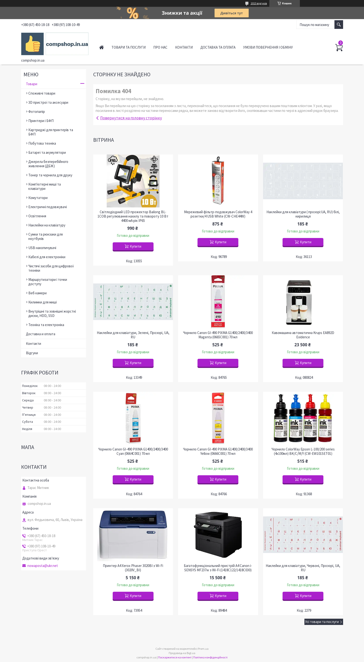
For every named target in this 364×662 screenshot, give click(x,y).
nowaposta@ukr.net (42, 566)
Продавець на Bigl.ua (182, 653)
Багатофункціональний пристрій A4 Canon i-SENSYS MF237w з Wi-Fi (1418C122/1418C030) (218, 568)
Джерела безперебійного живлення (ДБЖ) (48, 163)
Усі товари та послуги (322, 621)
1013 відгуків (259, 3)
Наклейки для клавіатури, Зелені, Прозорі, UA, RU (133, 335)
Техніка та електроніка (46, 324)
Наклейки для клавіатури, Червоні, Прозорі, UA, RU (303, 568)
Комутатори (38, 197)
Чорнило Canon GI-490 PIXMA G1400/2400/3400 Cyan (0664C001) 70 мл (133, 451)
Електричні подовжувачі (47, 207)
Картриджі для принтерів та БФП (50, 132)
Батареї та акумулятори (47, 152)
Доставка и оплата (40, 334)
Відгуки (32, 353)
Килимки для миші (42, 302)
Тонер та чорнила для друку (50, 175)
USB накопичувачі (42, 247)
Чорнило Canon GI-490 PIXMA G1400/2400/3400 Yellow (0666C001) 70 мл (218, 451)
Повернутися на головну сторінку (131, 118)
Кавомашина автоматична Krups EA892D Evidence (303, 335)
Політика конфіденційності (210, 657)
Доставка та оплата (217, 47)
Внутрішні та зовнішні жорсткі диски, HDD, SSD (52, 313)
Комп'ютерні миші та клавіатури (44, 186)
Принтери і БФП (41, 120)
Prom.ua (203, 648)
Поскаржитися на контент (174, 657)
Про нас (160, 47)
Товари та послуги (128, 47)
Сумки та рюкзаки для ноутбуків (45, 236)
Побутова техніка (42, 143)
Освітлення (37, 216)
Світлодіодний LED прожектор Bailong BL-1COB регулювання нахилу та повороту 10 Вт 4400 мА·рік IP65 (133, 216)
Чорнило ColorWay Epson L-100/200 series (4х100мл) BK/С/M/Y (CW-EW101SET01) (303, 451)
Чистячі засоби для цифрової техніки (51, 268)
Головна (101, 47)
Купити (135, 246)
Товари (31, 84)
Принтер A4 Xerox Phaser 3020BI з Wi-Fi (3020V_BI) (133, 568)
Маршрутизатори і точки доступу (47, 281)
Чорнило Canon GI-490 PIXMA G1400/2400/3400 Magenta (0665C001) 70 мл (218, 335)
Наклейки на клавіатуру (46, 225)
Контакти (184, 47)
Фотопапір (36, 111)
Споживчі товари (41, 93)
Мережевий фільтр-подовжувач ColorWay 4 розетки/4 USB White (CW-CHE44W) (218, 214)
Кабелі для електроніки (46, 257)
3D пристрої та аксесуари (48, 102)
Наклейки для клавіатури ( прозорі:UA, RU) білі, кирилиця (303, 214)
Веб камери (37, 293)
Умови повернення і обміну (268, 47)
